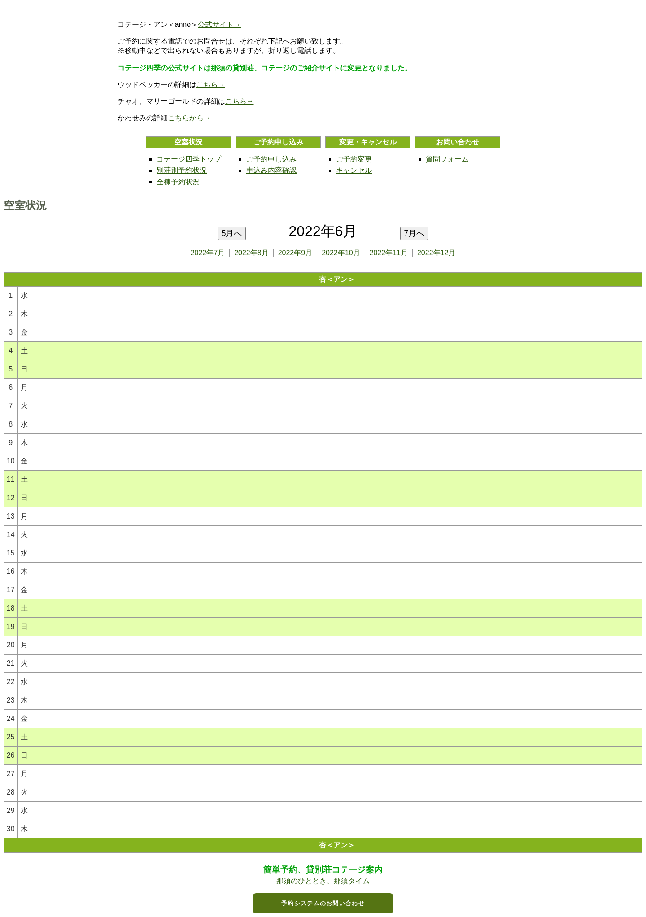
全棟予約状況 (178, 182)
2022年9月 (295, 253)
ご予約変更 (354, 159)
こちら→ (210, 84)
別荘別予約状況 (182, 170)
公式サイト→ (219, 24)
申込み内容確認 (271, 170)
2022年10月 (341, 253)
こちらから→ (189, 118)
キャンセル (354, 170)
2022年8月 (251, 253)
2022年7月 (208, 253)
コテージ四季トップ (189, 159)
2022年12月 (436, 253)
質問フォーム (447, 159)
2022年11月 (389, 253)
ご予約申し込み (271, 159)
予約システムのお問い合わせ (323, 903)
